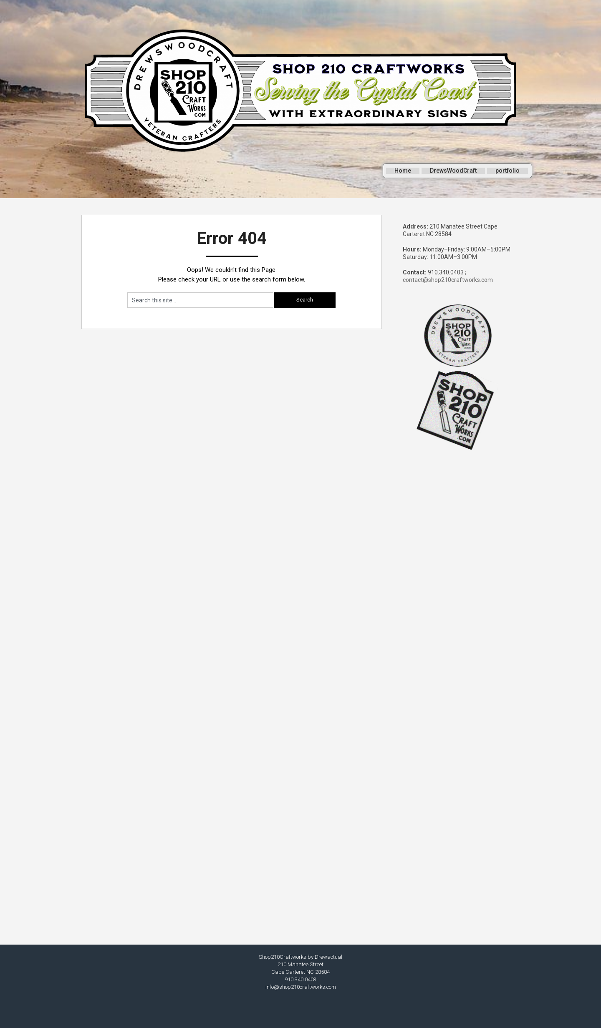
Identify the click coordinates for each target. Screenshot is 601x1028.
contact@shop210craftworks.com (448, 279)
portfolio (508, 172)
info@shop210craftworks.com (300, 987)
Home (403, 172)
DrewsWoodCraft (454, 172)
